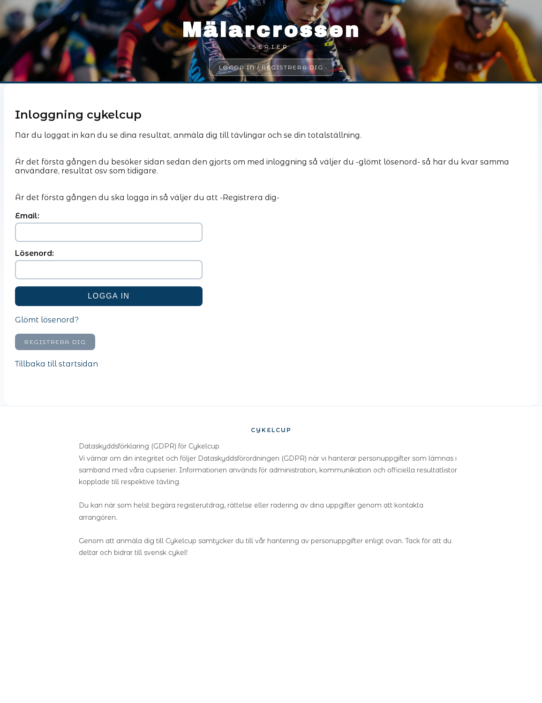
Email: (27, 215)
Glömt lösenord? (47, 319)
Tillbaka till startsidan (56, 363)
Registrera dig (55, 341)
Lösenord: (34, 253)
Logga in (108, 296)
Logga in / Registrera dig (271, 67)
